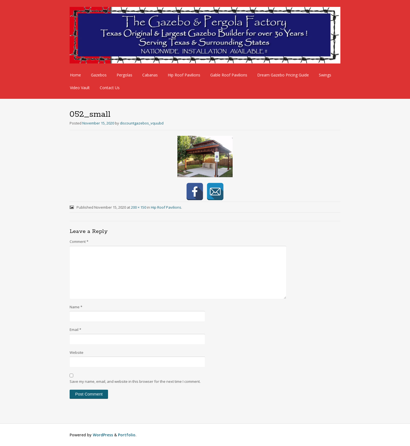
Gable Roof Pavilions (228, 75)
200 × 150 (138, 207)
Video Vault (80, 87)
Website (76, 352)
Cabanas (150, 75)
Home (75, 75)
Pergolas (124, 75)
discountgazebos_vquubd (142, 123)
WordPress (103, 434)
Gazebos (99, 75)
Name (76, 306)
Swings (325, 75)
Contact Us (110, 87)
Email (75, 329)
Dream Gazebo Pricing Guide (283, 75)
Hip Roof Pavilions (184, 75)
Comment (79, 241)
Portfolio (126, 434)
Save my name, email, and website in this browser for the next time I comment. (135, 381)
